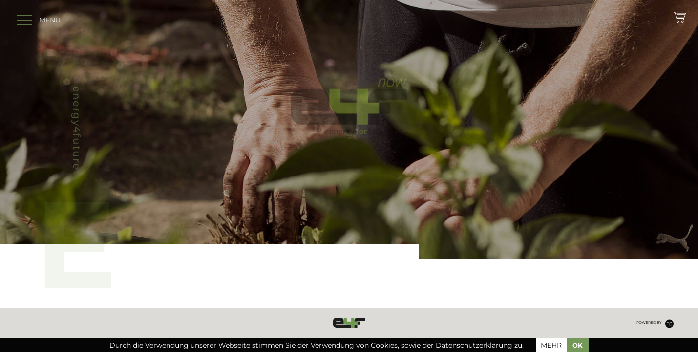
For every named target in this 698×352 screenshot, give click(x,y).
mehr (551, 345)
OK (577, 345)
